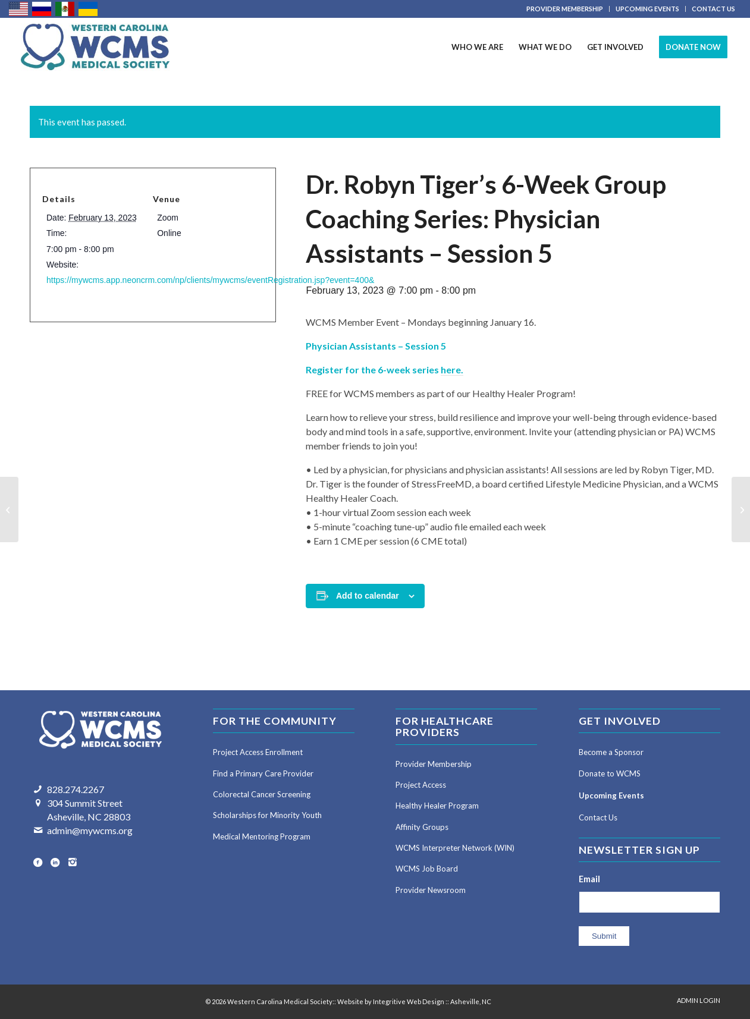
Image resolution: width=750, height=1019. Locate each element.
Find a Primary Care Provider (263, 773)
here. (452, 369)
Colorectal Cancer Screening (261, 794)
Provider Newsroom (431, 890)
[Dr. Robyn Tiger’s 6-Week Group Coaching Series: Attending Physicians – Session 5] (741, 509)
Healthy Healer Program (437, 805)
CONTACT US (713, 8)
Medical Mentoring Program (261, 836)
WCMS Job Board (427, 868)
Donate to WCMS (610, 773)
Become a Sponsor (611, 752)
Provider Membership (434, 764)
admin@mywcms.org (90, 830)
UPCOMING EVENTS (647, 8)
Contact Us (598, 817)
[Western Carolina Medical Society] (95, 47)
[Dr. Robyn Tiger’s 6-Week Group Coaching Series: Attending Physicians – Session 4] (9, 509)
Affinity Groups (422, 827)
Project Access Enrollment (258, 752)
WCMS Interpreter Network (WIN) (455, 848)
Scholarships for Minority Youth (267, 815)
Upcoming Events (611, 795)
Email (589, 878)
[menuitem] (565, 9)
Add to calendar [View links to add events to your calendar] (367, 595)
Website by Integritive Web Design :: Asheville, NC (414, 1001)
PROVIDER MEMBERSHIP (564, 8)
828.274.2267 (75, 789)
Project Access (421, 785)
